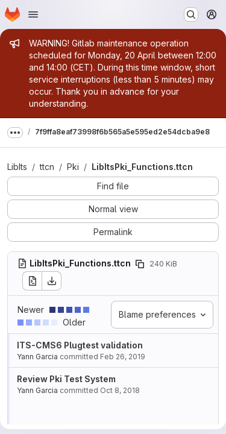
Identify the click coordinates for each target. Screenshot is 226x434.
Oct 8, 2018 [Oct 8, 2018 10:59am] (120, 390)
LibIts (17, 167)
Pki (73, 167)
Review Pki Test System (66, 379)
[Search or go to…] (191, 14)
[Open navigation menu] (33, 14)
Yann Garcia (37, 356)
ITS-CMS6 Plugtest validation (80, 345)
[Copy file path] (140, 264)
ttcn (47, 167)
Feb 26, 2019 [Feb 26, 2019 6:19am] (122, 356)
